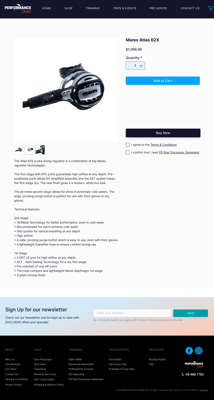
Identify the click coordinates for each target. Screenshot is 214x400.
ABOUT (9, 349)
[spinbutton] (135, 66)
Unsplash (203, 390)
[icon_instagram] (199, 350)
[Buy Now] (163, 133)
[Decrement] (129, 66)
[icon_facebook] (189, 350)
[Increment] (141, 66)
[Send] (190, 313)
